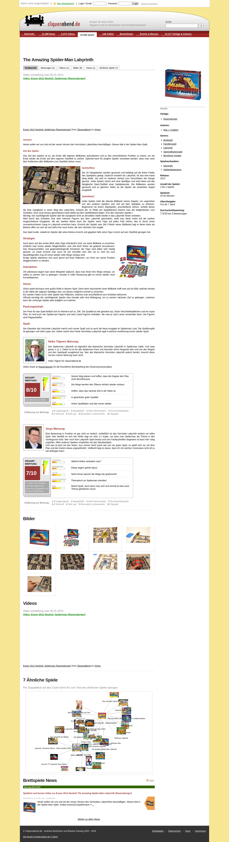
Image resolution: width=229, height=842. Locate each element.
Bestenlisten (126, 34)
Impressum (200, 831)
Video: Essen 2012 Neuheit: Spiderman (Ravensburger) (54, 78)
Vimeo (97, 129)
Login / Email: (85, 3)
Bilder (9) (77, 68)
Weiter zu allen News (89, 819)
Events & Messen (149, 34)
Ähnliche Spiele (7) (108, 68)
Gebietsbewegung (172, 169)
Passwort (112, 3)
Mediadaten (158, 831)
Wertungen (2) (48, 68)
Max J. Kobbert (170, 130)
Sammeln (168, 166)
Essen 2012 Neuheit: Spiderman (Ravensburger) (47, 129)
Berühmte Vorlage (172, 155)
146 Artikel (108, 34)
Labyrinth (168, 147)
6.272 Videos (68, 34)
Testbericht (30, 68)
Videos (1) (64, 68)
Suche (168, 22)
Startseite (29, 34)
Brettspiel (168, 140)
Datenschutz (174, 831)
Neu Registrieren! (65, 3)
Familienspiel (170, 144)
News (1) (90, 68)
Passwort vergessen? (149, 4)
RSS (151, 780)
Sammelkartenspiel (172, 151)
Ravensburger (170, 119)
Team (188, 831)
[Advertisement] (114, 47)
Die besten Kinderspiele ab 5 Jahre (40, 836)
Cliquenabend (84, 129)
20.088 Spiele (87, 35)
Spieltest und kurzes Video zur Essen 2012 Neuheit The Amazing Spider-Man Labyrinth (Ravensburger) (77, 793)
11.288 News (48, 34)
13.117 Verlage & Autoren (178, 34)
